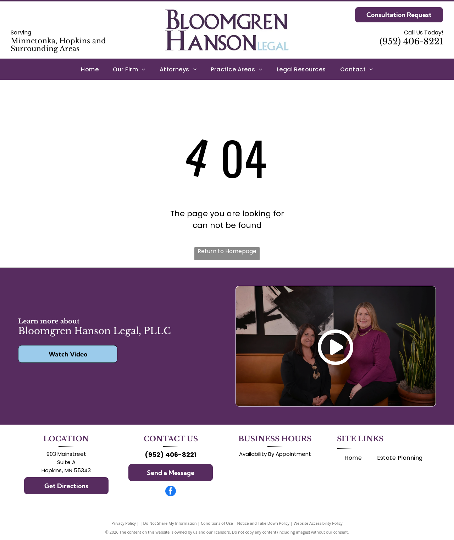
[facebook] (170, 492)
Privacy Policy (123, 523)
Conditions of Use (217, 523)
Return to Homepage (227, 251)
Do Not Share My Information (170, 523)
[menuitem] (90, 69)
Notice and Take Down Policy (263, 523)
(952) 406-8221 (411, 41)
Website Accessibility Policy (318, 523)
